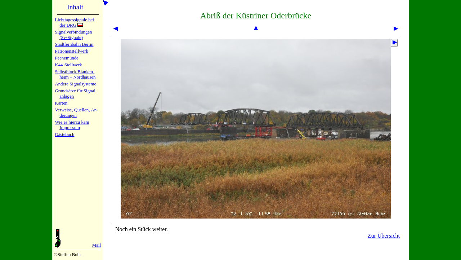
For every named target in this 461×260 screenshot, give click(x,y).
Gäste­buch (64, 134)
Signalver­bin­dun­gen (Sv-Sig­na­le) (73, 35)
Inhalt (75, 7)
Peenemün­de (66, 58)
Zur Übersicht (384, 236)
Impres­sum (69, 127)
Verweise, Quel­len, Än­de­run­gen (76, 112)
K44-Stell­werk (68, 64)
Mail (96, 245)
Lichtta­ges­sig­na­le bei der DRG (74, 22)
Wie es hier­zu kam (72, 122)
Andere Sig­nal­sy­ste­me (75, 84)
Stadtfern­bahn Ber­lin (74, 44)
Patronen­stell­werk (71, 51)
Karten (61, 103)
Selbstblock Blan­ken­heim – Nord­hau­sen (75, 74)
